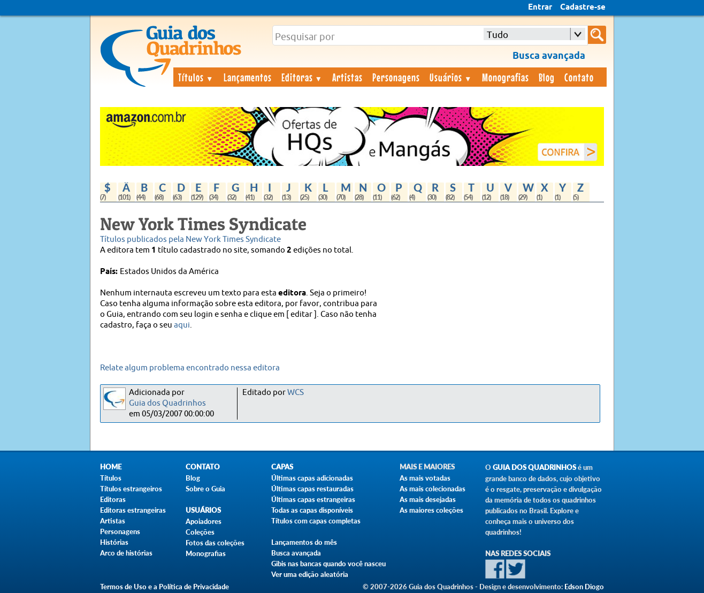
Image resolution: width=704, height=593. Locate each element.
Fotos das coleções (215, 542)
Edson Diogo (584, 586)
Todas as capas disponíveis (312, 510)
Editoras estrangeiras (133, 510)
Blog (547, 77)
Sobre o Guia (205, 488)
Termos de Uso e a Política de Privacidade (164, 586)
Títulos (196, 77)
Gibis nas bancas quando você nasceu (328, 563)
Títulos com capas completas (316, 520)
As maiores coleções (431, 510)
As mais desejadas (428, 499)
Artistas (347, 77)
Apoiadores (203, 521)
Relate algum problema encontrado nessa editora (190, 368)
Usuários (451, 77)
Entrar (540, 7)
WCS (295, 392)
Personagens (396, 77)
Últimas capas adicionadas (312, 478)
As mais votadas (425, 478)
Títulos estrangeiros (131, 488)
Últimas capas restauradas (312, 488)
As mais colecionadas (432, 488)
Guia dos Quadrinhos (167, 403)
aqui (182, 325)
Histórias (114, 542)
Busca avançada (296, 553)
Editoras (302, 77)
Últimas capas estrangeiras (313, 499)
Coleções (200, 532)
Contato (579, 77)
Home (110, 467)
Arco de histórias (126, 553)
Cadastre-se (583, 7)
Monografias (505, 77)
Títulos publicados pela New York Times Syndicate (190, 239)
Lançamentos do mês (304, 542)
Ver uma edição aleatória (309, 574)
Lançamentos (248, 77)
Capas (282, 467)
